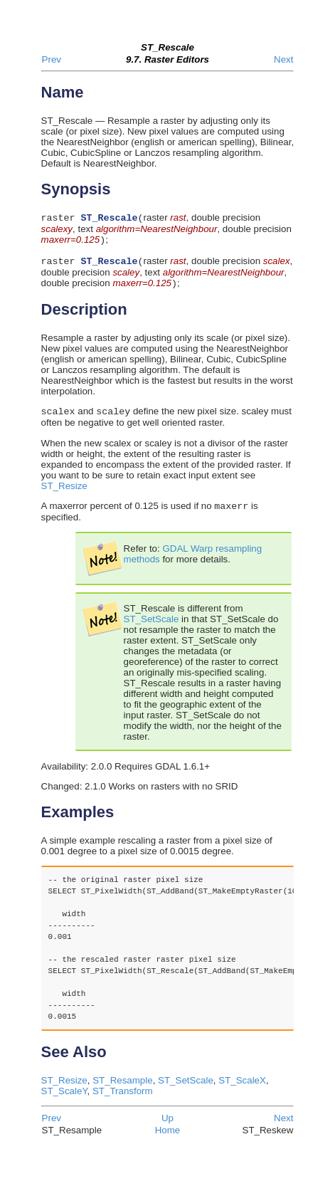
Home (168, 1138)
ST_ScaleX (242, 1088)
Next (283, 59)
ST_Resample (122, 1088)
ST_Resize (64, 493)
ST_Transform (122, 1099)
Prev (51, 59)
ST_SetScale (151, 627)
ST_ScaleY (64, 1099)
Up (167, 1126)
